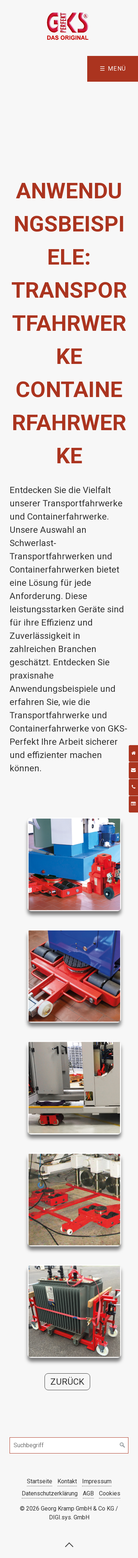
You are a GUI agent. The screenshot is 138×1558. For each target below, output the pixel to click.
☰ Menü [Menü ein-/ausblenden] (113, 68)
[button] (67, 1381)
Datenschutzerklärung (50, 1493)
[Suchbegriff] (69, 1445)
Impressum (97, 1481)
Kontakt (67, 1481)
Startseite (39, 1481)
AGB (88, 1493)
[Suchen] (122, 1445)
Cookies (109, 1493)
